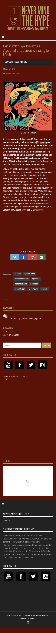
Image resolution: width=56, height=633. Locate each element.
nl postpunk (33, 289)
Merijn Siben (20, 289)
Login (6, 335)
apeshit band (29, 274)
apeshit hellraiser (22, 279)
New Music (20, 61)
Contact (6, 520)
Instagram (38, 210)
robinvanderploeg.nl (27, 618)
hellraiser (34, 284)
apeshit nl (36, 279)
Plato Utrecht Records (39, 148)
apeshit (18, 274)
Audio (8, 61)
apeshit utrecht (21, 284)
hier (19, 206)
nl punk (44, 289)
